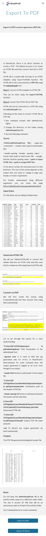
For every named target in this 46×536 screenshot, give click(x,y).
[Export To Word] (23, 531)
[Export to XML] (23, 520)
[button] (3, 3)
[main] (23, 12)
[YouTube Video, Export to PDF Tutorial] (23, 45)
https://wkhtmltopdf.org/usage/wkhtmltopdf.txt (22, 186)
